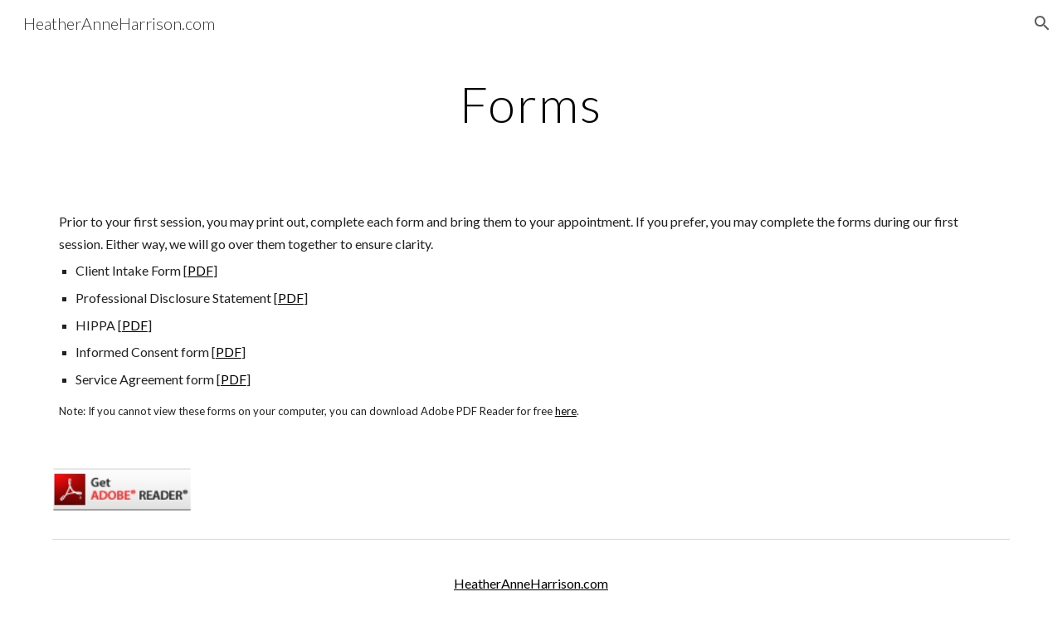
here (566, 411)
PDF (200, 270)
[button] (1042, 23)
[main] (531, 104)
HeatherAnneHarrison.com (531, 583)
